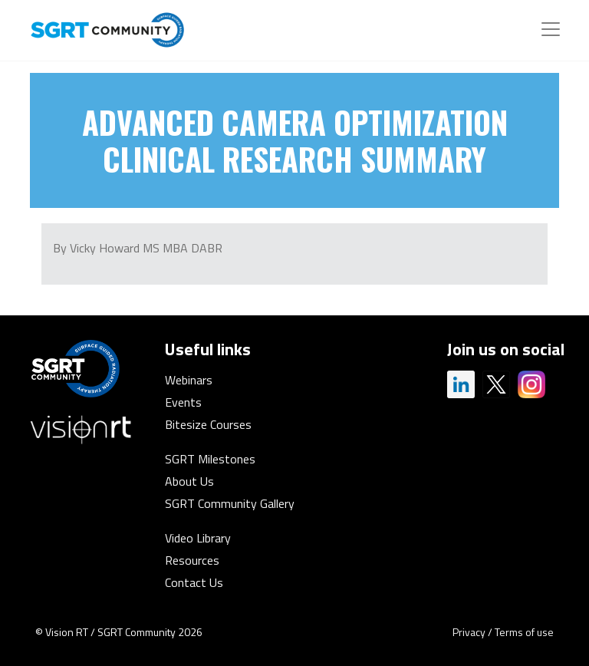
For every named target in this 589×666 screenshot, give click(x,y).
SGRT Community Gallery (229, 503)
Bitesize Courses (208, 424)
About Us (189, 481)
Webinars (188, 380)
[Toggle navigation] (550, 29)
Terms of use (524, 632)
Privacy (468, 632)
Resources (192, 560)
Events (183, 402)
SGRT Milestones (210, 459)
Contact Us (194, 582)
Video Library (198, 538)
